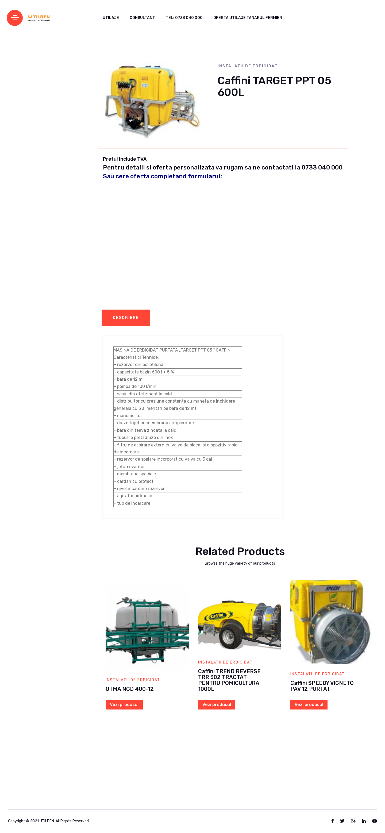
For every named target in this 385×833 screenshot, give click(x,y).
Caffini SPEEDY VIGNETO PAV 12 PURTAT (322, 686)
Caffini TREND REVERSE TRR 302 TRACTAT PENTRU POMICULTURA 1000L (229, 680)
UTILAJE (111, 18)
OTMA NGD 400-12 (130, 689)
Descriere (126, 317)
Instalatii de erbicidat (248, 66)
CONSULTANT (142, 18)
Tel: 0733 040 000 (184, 18)
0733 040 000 (322, 167)
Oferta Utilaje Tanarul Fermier (247, 18)
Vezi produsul (124, 704)
